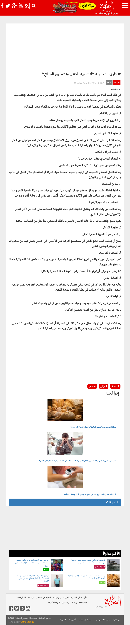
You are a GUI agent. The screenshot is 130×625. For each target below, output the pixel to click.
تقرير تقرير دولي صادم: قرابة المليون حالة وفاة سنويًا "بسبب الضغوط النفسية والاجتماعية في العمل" (77, 461)
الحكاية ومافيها (70, 597)
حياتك (117, 82)
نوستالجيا (66, 602)
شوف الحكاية (54, 602)
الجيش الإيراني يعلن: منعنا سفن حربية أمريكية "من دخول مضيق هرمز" (88, 561)
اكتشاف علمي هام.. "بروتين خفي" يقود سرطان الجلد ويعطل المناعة (90, 494)
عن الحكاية (116, 620)
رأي (85, 597)
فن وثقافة (83, 602)
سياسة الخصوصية (102, 620)
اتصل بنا (63, 620)
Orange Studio (27, 622)
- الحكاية (114, 89)
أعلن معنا (72, 620)
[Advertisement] (65, 47)
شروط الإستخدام (85, 620)
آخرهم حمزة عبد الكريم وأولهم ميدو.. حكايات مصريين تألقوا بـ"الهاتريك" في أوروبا (32, 563)
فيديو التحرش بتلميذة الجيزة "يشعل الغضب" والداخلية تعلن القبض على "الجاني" (32, 578)
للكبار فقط (21, 597)
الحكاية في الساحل (43, 597)
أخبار (80, 597)
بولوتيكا (57, 597)
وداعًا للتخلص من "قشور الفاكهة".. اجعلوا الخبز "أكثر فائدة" (93, 427)
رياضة (74, 602)
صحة (109, 82)
